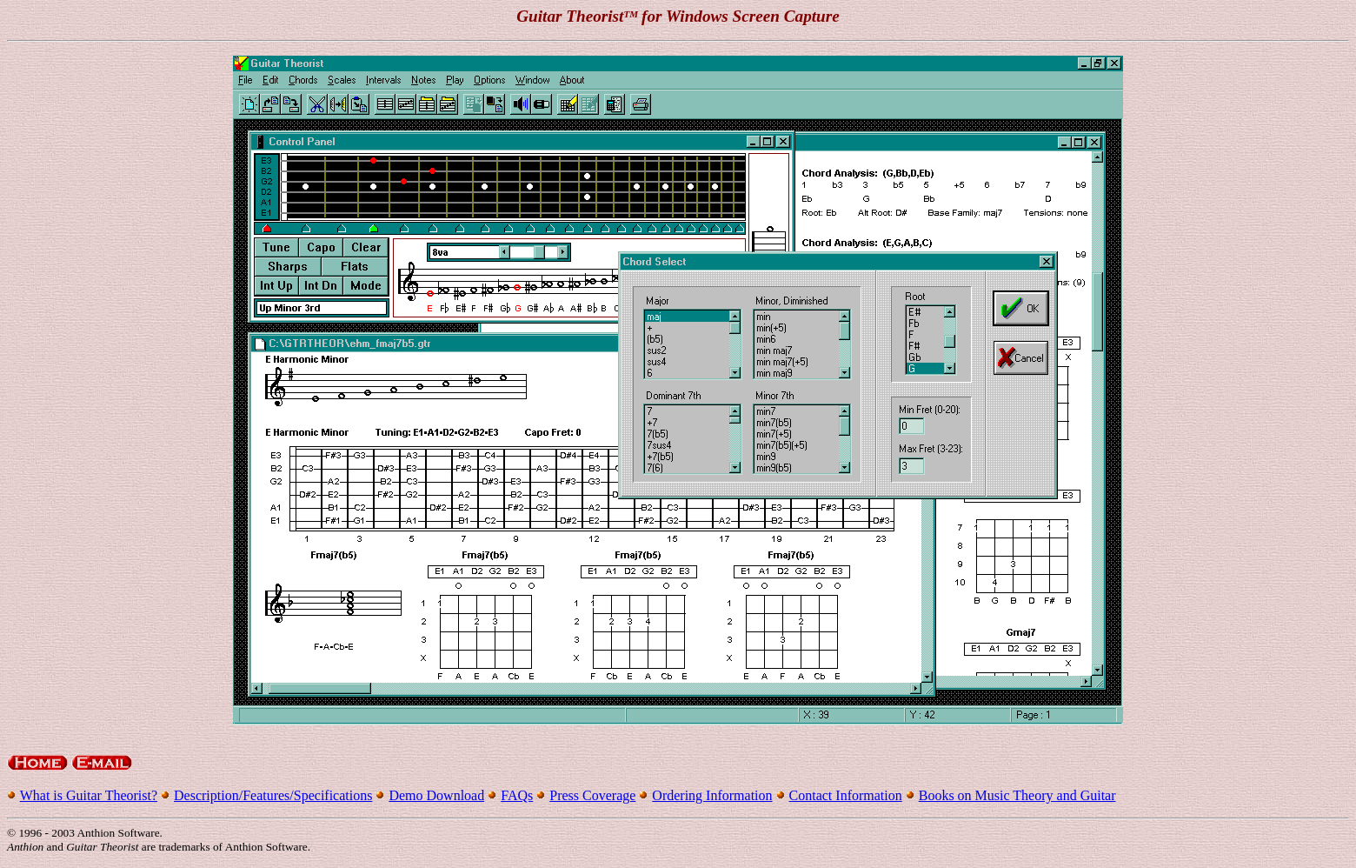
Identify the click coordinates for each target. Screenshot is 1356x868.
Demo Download (436, 795)
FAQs (517, 795)
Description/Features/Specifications (273, 795)
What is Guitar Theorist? (88, 795)
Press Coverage (592, 795)
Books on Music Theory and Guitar (1017, 795)
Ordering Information (712, 795)
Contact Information (845, 795)
